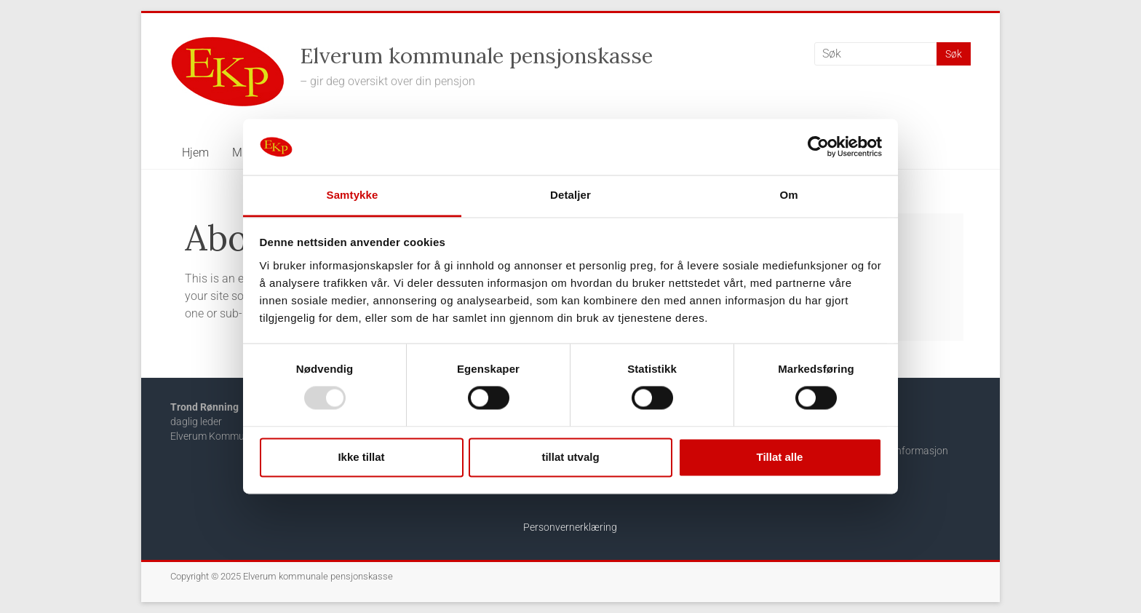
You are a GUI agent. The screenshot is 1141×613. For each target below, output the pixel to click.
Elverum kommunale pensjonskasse (476, 55)
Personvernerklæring (570, 527)
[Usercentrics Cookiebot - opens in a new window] (818, 147)
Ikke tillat (361, 457)
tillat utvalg (570, 457)
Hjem (195, 152)
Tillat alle (780, 457)
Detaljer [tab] (570, 195)
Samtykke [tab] (352, 195)
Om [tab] (788, 195)
